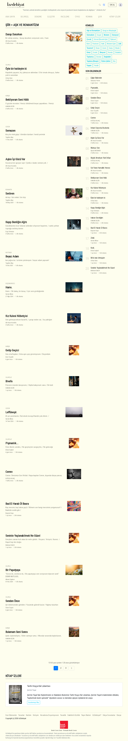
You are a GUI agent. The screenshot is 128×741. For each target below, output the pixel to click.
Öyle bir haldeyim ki (16, 68)
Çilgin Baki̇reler (96, 78)
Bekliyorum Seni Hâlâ (17, 99)
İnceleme (65, 16)
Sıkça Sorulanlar (109, 715)
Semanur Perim (95, 81)
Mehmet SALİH (10, 545)
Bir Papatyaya (13, 570)
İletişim (36, 715)
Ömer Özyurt (9, 608)
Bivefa (9, 381)
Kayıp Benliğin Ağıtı (16, 222)
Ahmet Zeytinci (10, 579)
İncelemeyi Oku (33, 702)
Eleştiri (51, 16)
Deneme (38, 16)
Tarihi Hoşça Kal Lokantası (38, 686)
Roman (89, 16)
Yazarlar (21, 715)
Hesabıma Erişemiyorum (49, 715)
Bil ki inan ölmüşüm (98, 258)
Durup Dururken (14, 34)
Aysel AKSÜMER (96, 151)
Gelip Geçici (12, 350)
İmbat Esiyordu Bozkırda (100, 128)
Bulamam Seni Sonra (17, 632)
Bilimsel (25, 16)
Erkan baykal (10, 450)
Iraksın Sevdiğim (97, 218)
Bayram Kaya (10, 513)
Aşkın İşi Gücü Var (15, 159)
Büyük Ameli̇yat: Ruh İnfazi (101, 158)
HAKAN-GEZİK (10, 106)
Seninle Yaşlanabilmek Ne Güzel (23, 535)
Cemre (9, 471)
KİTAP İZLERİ (115, 16)
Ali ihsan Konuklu (11, 41)
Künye (119, 715)
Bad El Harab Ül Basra (17, 503)
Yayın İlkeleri (86, 715)
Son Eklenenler (11, 715)
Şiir (100, 16)
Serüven (10, 193)
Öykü (77, 16)
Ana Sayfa (10, 16)
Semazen (10, 130)
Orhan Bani (9, 78)
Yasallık (63, 715)
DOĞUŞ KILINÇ (10, 478)
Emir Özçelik (9, 357)
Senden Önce (13, 601)
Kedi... (93, 248)
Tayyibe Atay (9, 137)
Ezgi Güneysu (10, 231)
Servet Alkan (9, 294)
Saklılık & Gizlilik (74, 715)
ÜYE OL (112, 5)
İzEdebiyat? (96, 715)
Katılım (28, 715)
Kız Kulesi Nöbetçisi (17, 315)
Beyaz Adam (12, 256)
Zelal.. (93, 238)
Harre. (9, 287)
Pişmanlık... (12, 443)
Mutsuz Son (95, 148)
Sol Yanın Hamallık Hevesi (100, 168)
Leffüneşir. (11, 412)
